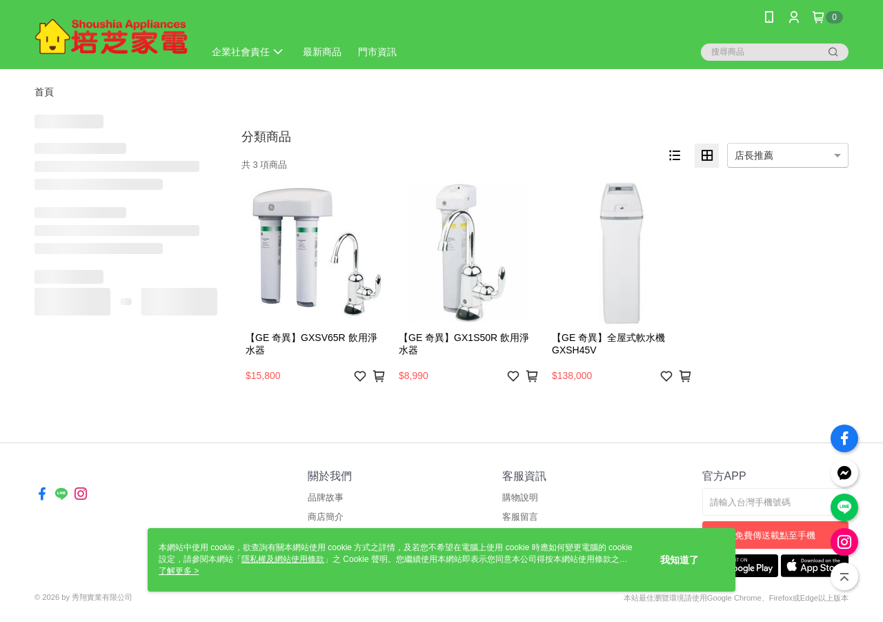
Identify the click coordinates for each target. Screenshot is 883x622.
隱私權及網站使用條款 (282, 559)
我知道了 (679, 559)
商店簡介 (326, 517)
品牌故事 (326, 497)
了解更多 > (179, 571)
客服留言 (520, 517)
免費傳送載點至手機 (775, 535)
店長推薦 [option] (754, 155)
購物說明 (520, 497)
